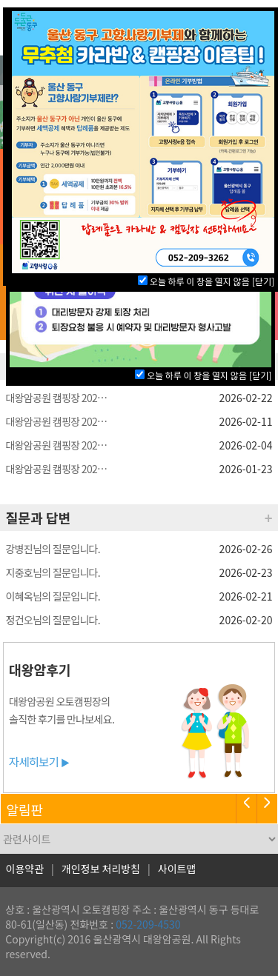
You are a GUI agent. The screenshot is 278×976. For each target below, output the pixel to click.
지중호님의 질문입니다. (53, 572)
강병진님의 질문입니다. (53, 548)
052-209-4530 (148, 924)
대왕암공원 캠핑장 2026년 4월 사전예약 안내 (58, 397)
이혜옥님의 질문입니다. (53, 596)
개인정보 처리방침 (101, 868)
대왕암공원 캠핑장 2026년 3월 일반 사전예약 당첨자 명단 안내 (58, 421)
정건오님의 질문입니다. (53, 619)
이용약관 (25, 868)
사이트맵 (177, 868)
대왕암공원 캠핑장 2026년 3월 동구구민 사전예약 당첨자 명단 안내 (58, 445)
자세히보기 (39, 761)
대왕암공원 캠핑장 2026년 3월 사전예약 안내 (58, 468)
